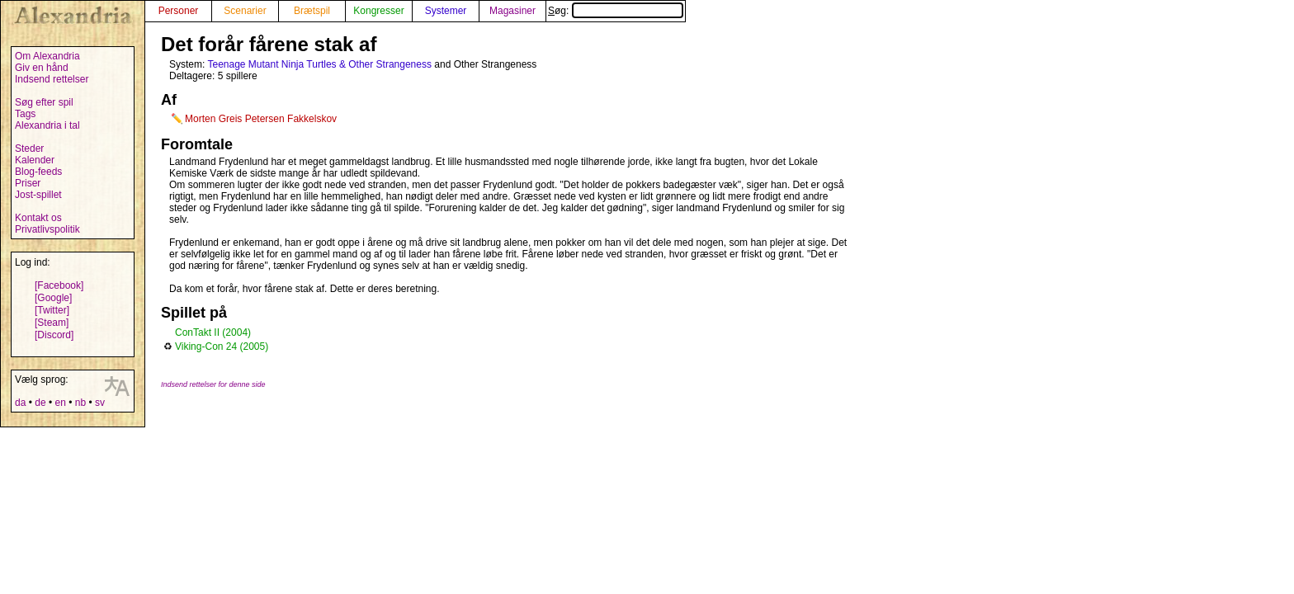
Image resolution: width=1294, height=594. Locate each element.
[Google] (53, 298)
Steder (29, 148)
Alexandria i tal (47, 125)
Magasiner (512, 10)
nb (80, 402)
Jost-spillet (38, 194)
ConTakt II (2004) (213, 332)
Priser (27, 183)
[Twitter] (52, 310)
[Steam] (51, 322)
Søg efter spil (44, 102)
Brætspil (312, 10)
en (59, 402)
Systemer (446, 10)
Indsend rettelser (51, 79)
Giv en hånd (41, 67)
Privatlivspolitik (47, 229)
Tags (25, 114)
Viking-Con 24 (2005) (221, 346)
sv (100, 402)
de (40, 402)
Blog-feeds (38, 171)
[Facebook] (59, 285)
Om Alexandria (47, 56)
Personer (178, 10)
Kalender (34, 160)
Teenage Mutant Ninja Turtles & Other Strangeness (319, 64)
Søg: (615, 10)
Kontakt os (38, 218)
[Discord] (54, 335)
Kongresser (378, 10)
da (20, 402)
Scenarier (245, 10)
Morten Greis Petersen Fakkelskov (261, 119)
